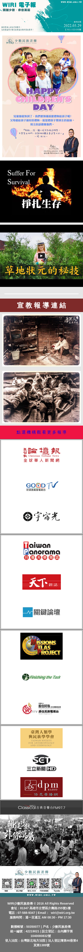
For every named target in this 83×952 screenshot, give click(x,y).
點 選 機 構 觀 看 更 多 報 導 (41, 432)
